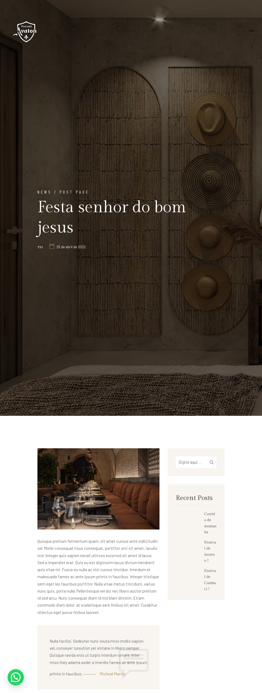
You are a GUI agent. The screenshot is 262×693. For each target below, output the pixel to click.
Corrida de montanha (210, 523)
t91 (40, 247)
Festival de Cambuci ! (210, 579)
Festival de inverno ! (210, 551)
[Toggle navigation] (251, 31)
